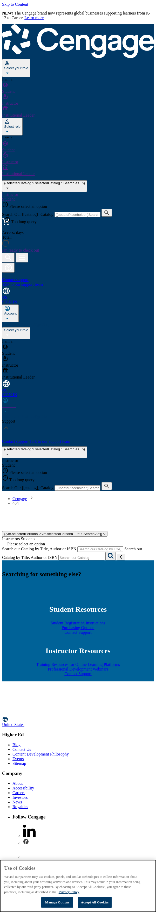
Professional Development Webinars (78, 669)
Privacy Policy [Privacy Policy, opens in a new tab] (69, 892)
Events (18, 759)
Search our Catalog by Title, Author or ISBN (39, 549)
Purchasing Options (78, 627)
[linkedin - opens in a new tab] (29, 836)
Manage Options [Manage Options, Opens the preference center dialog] (57, 902)
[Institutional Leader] (78, 112)
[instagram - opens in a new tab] (29, 857)
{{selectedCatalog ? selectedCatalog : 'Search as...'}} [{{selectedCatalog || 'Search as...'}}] (44, 186)
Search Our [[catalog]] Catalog (28, 214)
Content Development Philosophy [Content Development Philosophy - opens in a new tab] (40, 754)
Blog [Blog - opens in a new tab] (16, 745)
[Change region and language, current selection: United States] (78, 293)
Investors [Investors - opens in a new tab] (20, 797)
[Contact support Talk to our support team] (78, 280)
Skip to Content (15, 4)
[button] (8, 268)
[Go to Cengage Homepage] (78, 56)
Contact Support (77, 632)
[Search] (110, 556)
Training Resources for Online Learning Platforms (78, 664)
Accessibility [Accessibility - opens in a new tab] (23, 788)
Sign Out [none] (40, 325)
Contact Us (21, 749)
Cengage (19, 498)
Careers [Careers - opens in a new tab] (18, 792)
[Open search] (8, 257)
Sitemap (19, 763)
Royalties (20, 806)
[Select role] (12, 127)
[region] (78, 886)
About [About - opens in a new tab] (17, 783)
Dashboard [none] (11, 325)
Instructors (11, 539)
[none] (10, 313)
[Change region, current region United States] (78, 721)
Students (28, 539)
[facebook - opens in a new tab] (26, 843)
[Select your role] (16, 68)
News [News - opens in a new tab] (17, 802)
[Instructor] (78, 100)
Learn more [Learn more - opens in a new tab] (34, 18)
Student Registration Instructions (78, 623)
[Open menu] (22, 257)
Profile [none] (27, 325)
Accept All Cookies (94, 902)
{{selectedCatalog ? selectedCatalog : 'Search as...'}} (44, 452)
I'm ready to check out (20, 250)
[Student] (78, 88)
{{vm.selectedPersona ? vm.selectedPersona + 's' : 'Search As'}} (54, 534)
